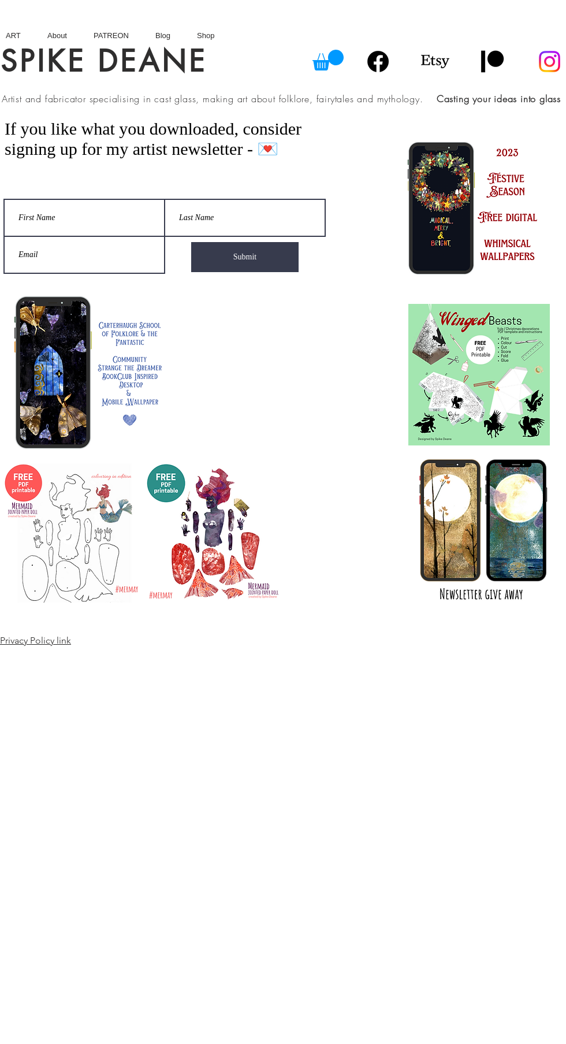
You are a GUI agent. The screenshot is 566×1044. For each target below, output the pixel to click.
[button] (328, 60)
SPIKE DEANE (104, 61)
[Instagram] (549, 61)
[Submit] (245, 257)
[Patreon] (492, 61)
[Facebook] (378, 61)
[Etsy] (435, 61)
